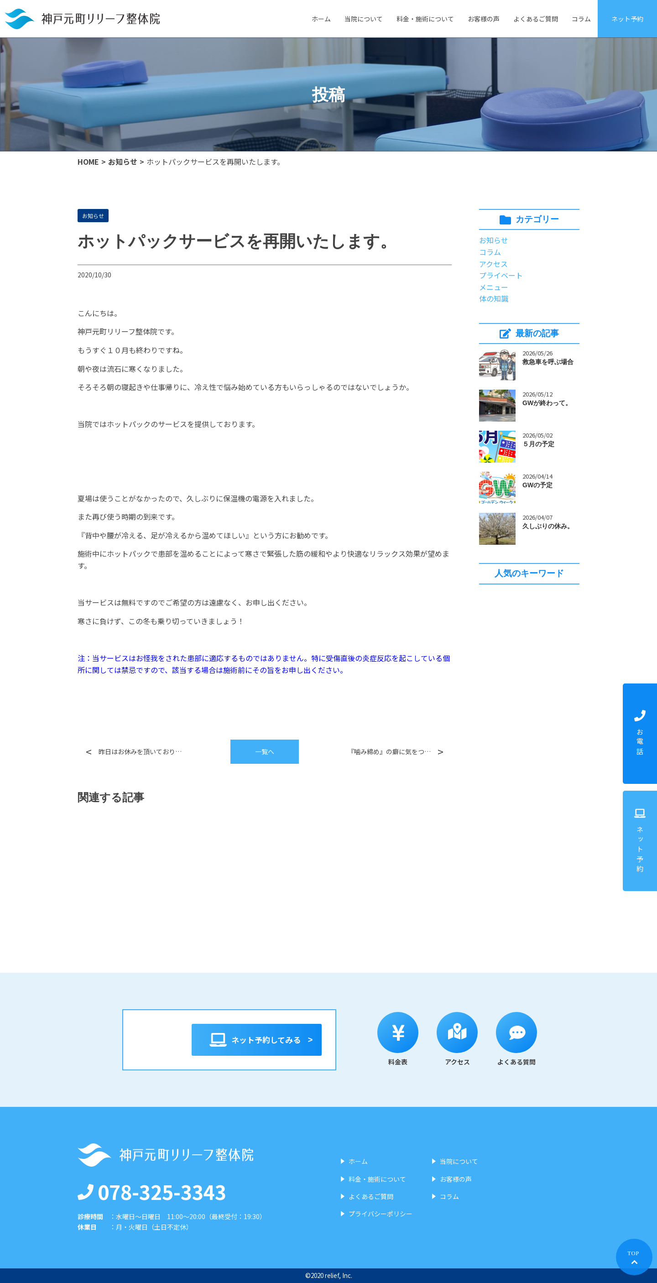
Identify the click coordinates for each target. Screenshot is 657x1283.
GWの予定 (537, 485)
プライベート (501, 275)
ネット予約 (627, 18)
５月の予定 (538, 444)
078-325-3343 (152, 1191)
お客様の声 (484, 18)
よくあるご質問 (535, 18)
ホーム (321, 18)
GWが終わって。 (547, 403)
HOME (88, 161)
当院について (363, 18)
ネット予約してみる (256, 1040)
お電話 (640, 733)
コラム (581, 18)
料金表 (403, 1039)
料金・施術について (425, 18)
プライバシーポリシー (380, 1213)
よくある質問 (521, 1039)
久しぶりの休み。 (548, 526)
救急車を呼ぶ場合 (548, 361)
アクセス (493, 263)
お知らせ (122, 161)
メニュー (493, 287)
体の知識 (493, 298)
